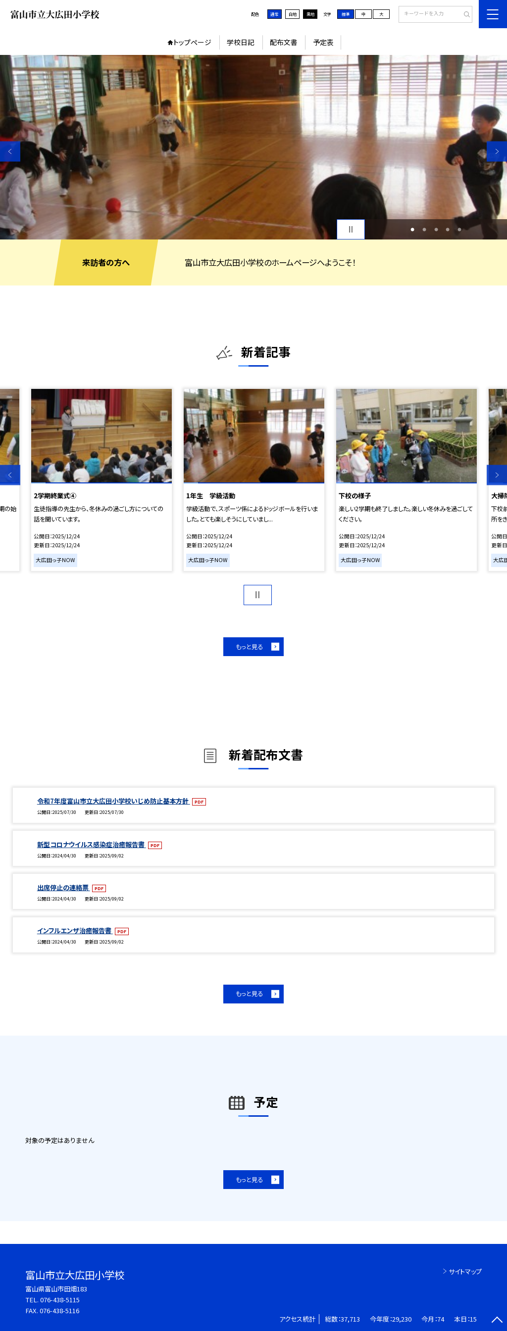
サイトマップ (465, 1271)
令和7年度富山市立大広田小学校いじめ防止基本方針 (113, 801)
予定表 (323, 42)
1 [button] (412, 229)
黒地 (310, 14)
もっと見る (249, 646)
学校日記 (240, 42)
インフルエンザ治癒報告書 (75, 930)
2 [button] (424, 229)
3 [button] (436, 229)
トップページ (192, 42)
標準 (346, 14)
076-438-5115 (60, 1299)
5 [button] (459, 229)
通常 (274, 14)
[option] (253, 147)
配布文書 (284, 42)
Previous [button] (10, 151)
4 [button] (448, 229)
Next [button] (497, 151)
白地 (293, 14)
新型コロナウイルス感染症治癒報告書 (91, 844)
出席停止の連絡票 (63, 887)
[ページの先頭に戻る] (497, 1321)
